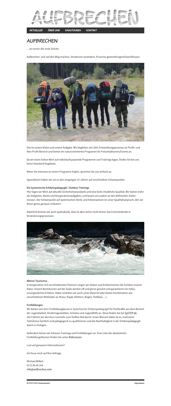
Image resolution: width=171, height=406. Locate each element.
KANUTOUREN (73, 30)
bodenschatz (44, 383)
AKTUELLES (35, 30)
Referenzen (75, 337)
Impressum (139, 383)
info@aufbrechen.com (39, 369)
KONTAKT (91, 30)
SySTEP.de (131, 313)
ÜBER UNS (54, 30)
